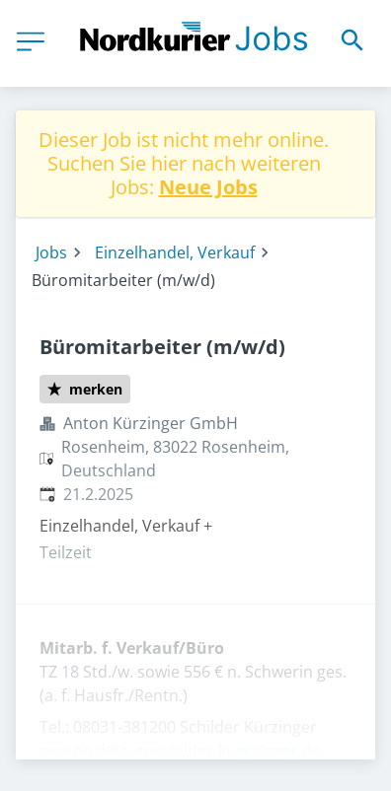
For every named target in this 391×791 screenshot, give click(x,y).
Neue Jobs (208, 187)
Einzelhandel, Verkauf (175, 252)
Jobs (51, 252)
